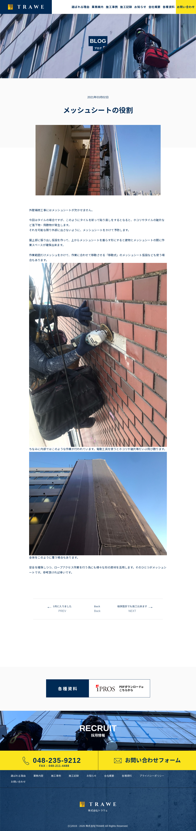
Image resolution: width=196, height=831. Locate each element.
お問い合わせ (186, 7)
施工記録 (126, 7)
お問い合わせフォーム (147, 760)
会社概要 (154, 7)
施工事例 (112, 7)
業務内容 (38, 775)
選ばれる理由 (81, 7)
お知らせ (140, 7)
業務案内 (98, 7)
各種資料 (169, 7)
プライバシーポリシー (152, 775)
